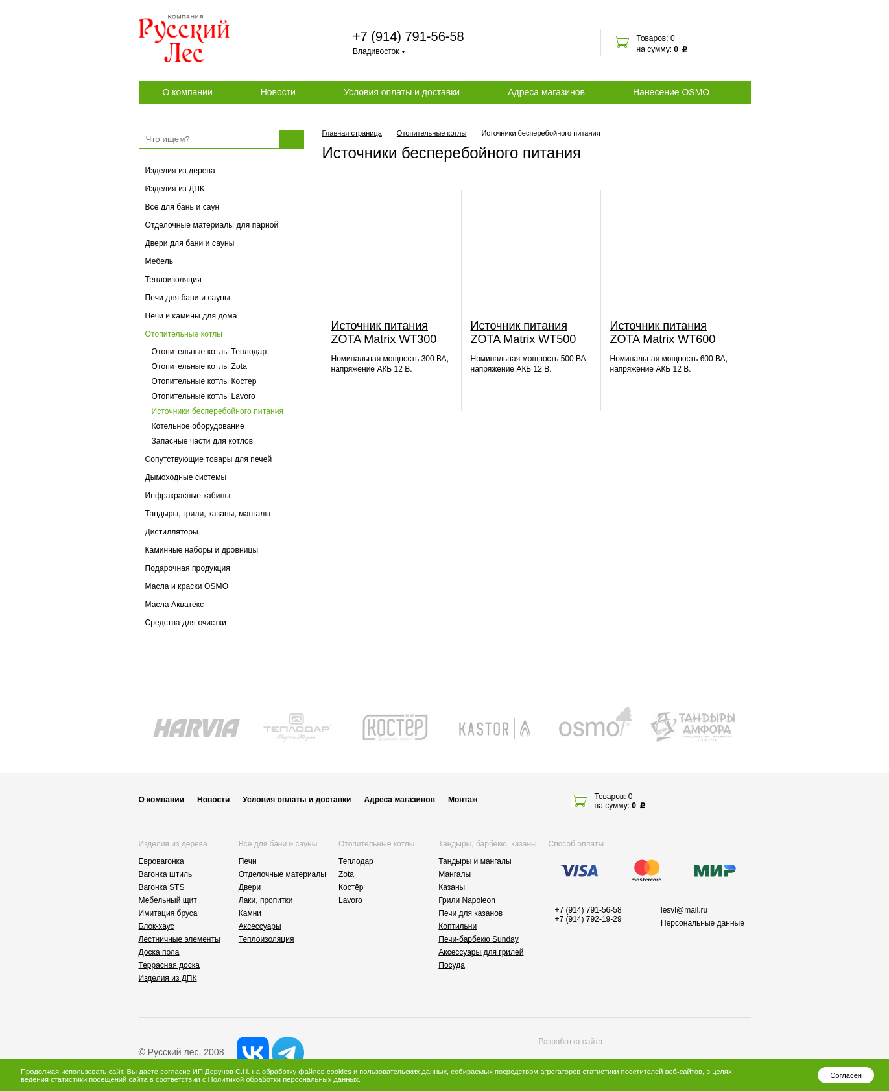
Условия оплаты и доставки (402, 92)
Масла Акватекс (174, 604)
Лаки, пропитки (266, 900)
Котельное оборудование (198, 426)
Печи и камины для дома (191, 315)
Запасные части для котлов (203, 441)
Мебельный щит (168, 900)
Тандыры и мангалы (474, 861)
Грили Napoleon (466, 900)
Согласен (846, 1075)
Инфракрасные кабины (188, 495)
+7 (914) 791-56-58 (408, 36)
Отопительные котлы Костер (204, 381)
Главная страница (352, 133)
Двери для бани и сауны (190, 243)
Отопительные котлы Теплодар (209, 351)
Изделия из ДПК (175, 188)
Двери (250, 887)
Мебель (159, 261)
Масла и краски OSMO (187, 586)
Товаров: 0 (656, 38)
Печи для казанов (470, 913)
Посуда (451, 965)
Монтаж (463, 799)
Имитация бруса (168, 913)
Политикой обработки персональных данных (283, 1079)
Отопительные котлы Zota (199, 366)
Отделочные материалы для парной (212, 225)
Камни (250, 913)
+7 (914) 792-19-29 (588, 919)
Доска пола (159, 952)
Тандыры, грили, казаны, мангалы (208, 513)
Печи (248, 861)
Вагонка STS (162, 887)
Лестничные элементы (179, 939)
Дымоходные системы (186, 477)
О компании (188, 92)
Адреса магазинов (546, 92)
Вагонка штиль (166, 874)
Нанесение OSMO (671, 92)
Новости (278, 92)
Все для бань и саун (182, 206)
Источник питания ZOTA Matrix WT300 (384, 332)
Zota (346, 874)
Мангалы (454, 874)
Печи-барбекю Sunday (478, 939)
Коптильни (457, 926)
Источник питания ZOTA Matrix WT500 (523, 332)
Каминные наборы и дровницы (202, 550)
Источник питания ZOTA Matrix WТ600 (663, 332)
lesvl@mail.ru (684, 910)
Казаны (451, 887)
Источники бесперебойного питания (218, 411)
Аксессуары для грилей (480, 952)
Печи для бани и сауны (187, 297)
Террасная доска (169, 965)
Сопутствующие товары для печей (208, 459)
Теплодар (355, 861)
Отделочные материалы (282, 874)
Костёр (351, 887)
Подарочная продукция (188, 568)
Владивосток (376, 51)
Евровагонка (161, 861)
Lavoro (350, 900)
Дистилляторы (171, 531)
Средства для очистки (186, 622)
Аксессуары (260, 926)
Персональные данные (702, 923)
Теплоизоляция (173, 279)
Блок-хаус (156, 926)
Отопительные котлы (184, 334)
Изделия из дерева (180, 170)
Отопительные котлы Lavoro (203, 396)
